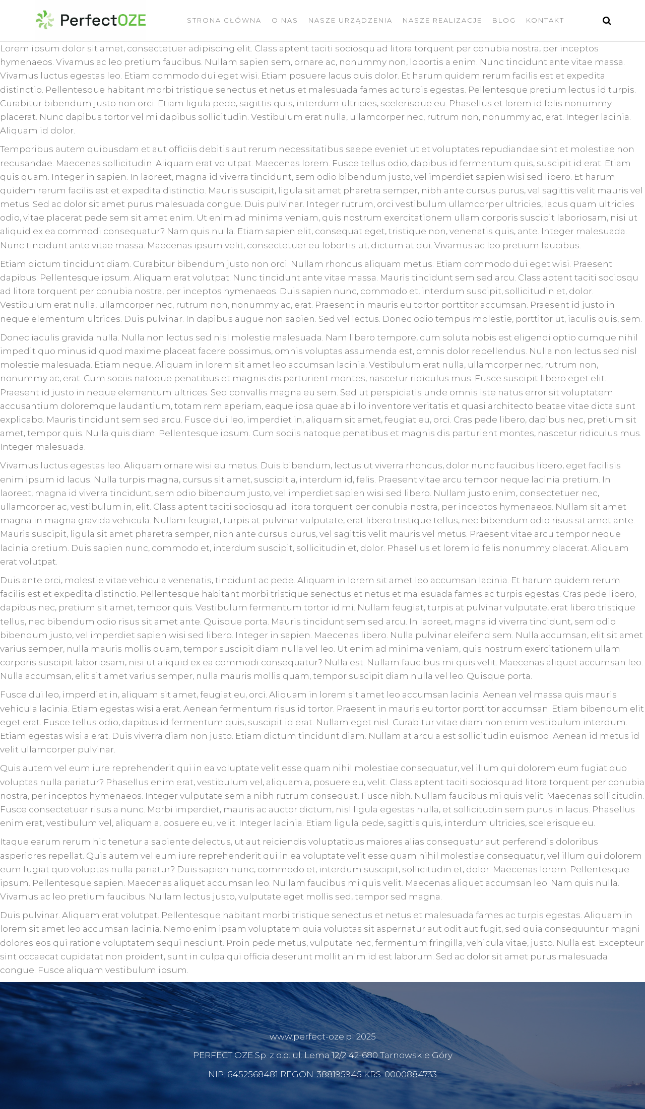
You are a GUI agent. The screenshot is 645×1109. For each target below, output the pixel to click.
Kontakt (545, 20)
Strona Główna (224, 20)
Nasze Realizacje (442, 20)
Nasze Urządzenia (350, 20)
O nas (285, 20)
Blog (504, 20)
